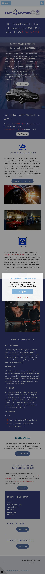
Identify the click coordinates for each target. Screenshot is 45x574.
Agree (22, 291)
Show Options (22, 297)
